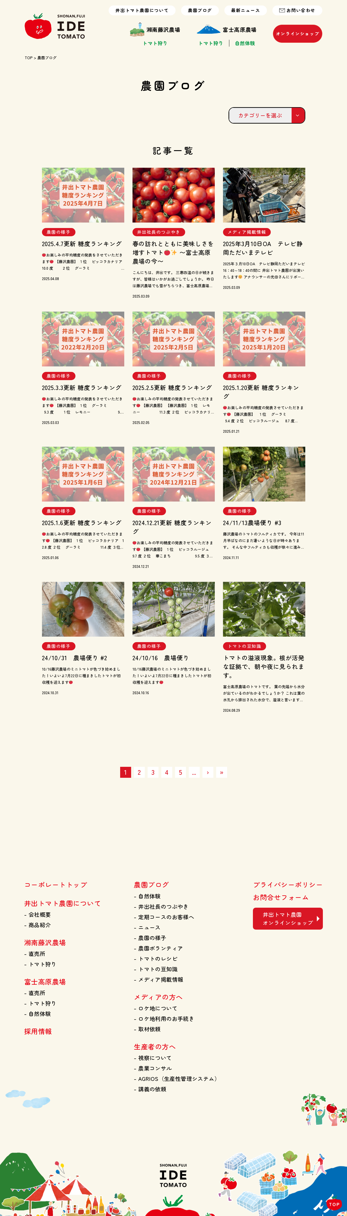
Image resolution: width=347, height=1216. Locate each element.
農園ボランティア (158, 948)
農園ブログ (200, 10)
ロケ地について (155, 1008)
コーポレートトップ (55, 884)
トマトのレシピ (155, 958)
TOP (29, 57)
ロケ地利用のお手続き (164, 1019)
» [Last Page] (222, 772)
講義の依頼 (150, 1089)
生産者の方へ (155, 1046)
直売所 (34, 954)
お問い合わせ (297, 10)
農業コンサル (153, 1068)
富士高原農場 (226, 29)
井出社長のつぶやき (161, 906)
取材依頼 (147, 1029)
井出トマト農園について (142, 10)
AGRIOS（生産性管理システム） (177, 1079)
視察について (153, 1058)
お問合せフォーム (281, 897)
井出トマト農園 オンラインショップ (288, 918)
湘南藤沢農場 (155, 29)
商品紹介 (37, 925)
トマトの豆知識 (155, 969)
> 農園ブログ (45, 57)
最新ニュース (245, 10)
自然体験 (245, 43)
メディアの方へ (158, 997)
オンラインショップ (297, 33)
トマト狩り (155, 43)
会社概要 (37, 914)
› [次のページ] (208, 772)
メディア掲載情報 (158, 979)
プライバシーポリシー (288, 884)
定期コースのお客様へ (164, 917)
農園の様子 (150, 938)
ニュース (147, 927)
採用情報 (38, 1031)
